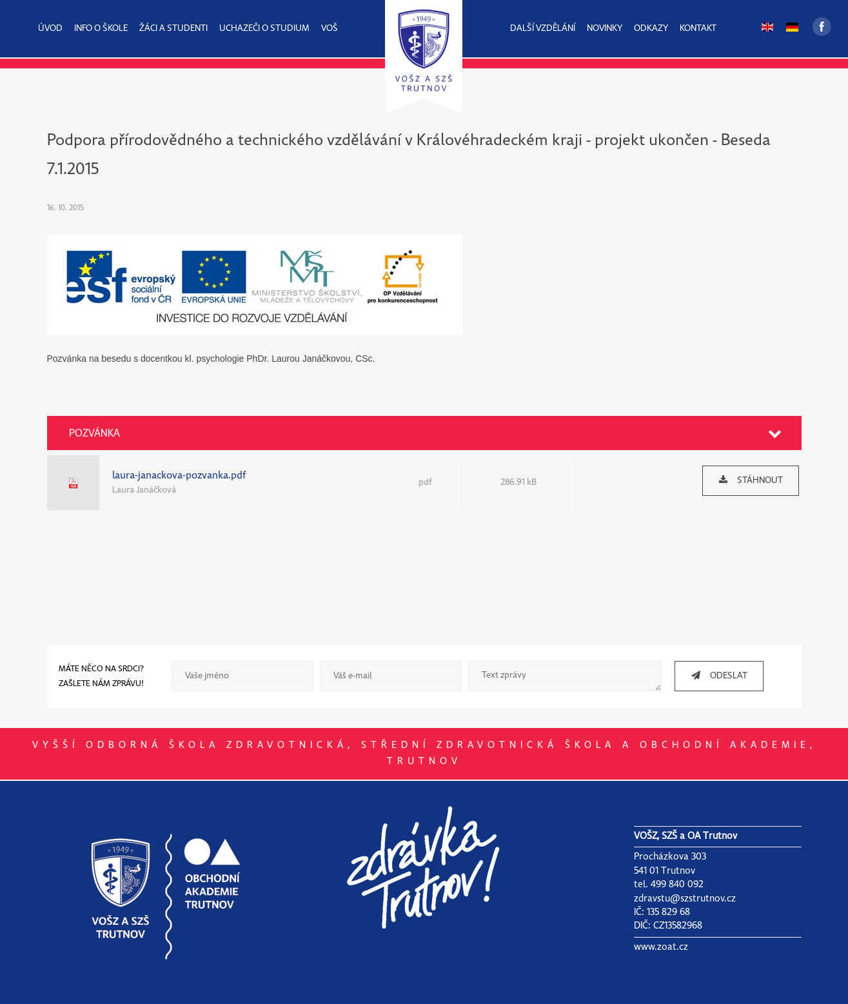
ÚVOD (50, 29)
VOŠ (329, 29)
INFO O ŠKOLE (101, 29)
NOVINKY (604, 29)
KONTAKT (698, 29)
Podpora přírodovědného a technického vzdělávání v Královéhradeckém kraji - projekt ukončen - (384, 140)
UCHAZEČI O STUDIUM (264, 29)
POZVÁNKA (94, 433)
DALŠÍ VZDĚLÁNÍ (542, 29)
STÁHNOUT (746, 480)
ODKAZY (651, 29)
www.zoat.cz (661, 947)
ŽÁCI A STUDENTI (173, 29)
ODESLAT (714, 675)
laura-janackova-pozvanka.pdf (179, 475)
